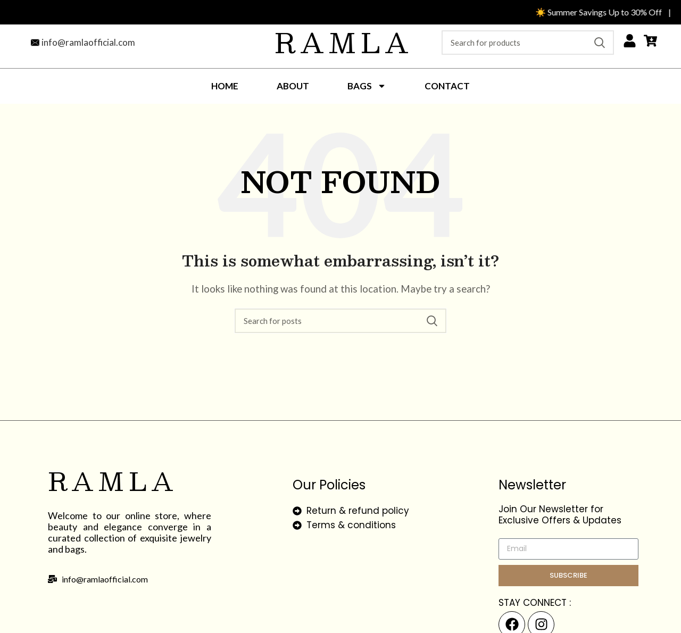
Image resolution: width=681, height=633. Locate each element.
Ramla (344, 42)
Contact (447, 85)
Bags (366, 86)
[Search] (528, 42)
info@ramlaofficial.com (88, 42)
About (293, 85)
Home (224, 85)
